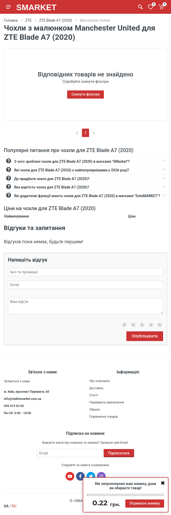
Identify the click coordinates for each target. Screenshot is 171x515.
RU (14, 506)
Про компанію (99, 381)
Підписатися (118, 453)
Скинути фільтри (85, 94)
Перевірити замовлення (106, 402)
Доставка (96, 388)
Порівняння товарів (103, 416)
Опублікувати (145, 336)
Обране (94, 409)
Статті (93, 395)
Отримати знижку (145, 503)
